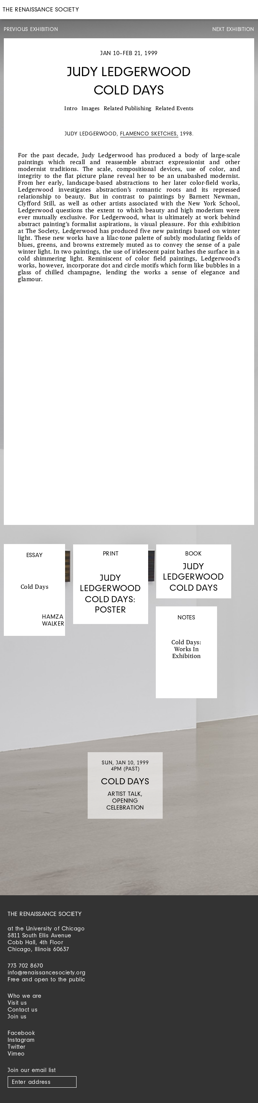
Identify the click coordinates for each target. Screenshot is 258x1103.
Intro (71, 108)
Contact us (23, 1009)
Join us (17, 1016)
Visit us (17, 1002)
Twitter (17, 1046)
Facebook (21, 1032)
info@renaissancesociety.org (47, 972)
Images (91, 108)
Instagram (21, 1039)
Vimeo (16, 1053)
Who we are (24, 995)
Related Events (174, 108)
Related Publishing (128, 108)
